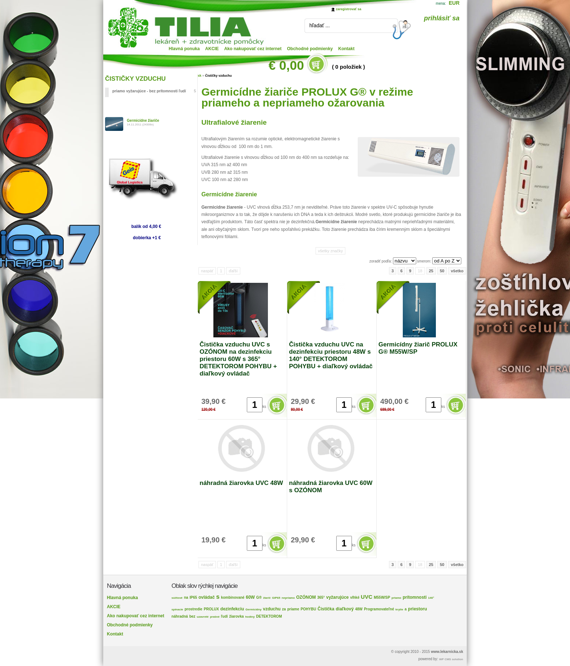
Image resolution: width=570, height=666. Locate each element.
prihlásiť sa (441, 18)
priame (293, 609)
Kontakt (346, 48)
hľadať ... (319, 25)
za (284, 609)
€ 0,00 (286, 65)
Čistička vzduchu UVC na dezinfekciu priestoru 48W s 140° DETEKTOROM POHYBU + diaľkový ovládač (331, 355)
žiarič (266, 597)
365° (321, 597)
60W (250, 597)
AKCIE (211, 48)
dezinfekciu (232, 608)
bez (192, 616)
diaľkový (345, 608)
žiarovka (236, 616)
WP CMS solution (451, 659)
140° (431, 597)
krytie (399, 609)
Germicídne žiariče (143, 121)
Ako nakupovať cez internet (253, 48)
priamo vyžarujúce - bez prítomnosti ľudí (154, 91)
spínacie (177, 609)
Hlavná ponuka (184, 48)
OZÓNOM (306, 597)
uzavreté (202, 616)
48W (359, 609)
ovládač (206, 597)
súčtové (177, 597)
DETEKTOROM (269, 616)
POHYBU (308, 609)
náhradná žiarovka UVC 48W (241, 483)
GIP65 (276, 597)
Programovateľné (379, 609)
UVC (367, 597)
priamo (396, 597)
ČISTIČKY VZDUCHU (135, 78)
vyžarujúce (337, 597)
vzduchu (272, 608)
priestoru (417, 608)
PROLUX (211, 609)
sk (199, 75)
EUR (454, 3)
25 (431, 271)
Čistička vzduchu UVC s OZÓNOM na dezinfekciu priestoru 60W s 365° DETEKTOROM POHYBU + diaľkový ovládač (238, 359)
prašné (215, 616)
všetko (457, 271)
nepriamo (288, 597)
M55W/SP (382, 597)
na (186, 597)
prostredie (193, 609)
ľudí (224, 616)
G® (259, 597)
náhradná (180, 616)
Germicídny (253, 609)
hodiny (249, 616)
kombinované (232, 597)
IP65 (193, 597)
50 (442, 271)
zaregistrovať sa (348, 9)
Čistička (326, 608)
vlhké (355, 597)
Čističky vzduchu (218, 75)
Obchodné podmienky (310, 48)
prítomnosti (415, 597)
